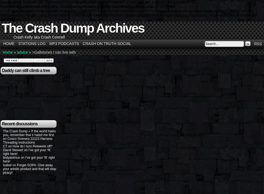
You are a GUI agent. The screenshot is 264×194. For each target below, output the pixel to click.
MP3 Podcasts (64, 43)
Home (9, 43)
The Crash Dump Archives (73, 28)
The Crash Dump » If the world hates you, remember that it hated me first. (29, 133)
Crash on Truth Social (107, 43)
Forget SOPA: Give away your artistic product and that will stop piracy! (29, 169)
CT (5, 146)
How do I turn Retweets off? (33, 146)
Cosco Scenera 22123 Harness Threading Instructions (27, 140)
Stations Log (32, 43)
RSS (258, 44)
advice (22, 52)
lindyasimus (11, 158)
